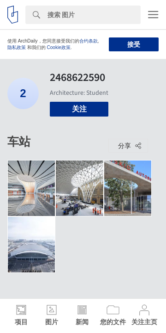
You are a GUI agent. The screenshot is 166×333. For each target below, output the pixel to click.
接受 (133, 44)
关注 (79, 109)
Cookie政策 (59, 47)
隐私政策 (16, 47)
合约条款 (88, 40)
